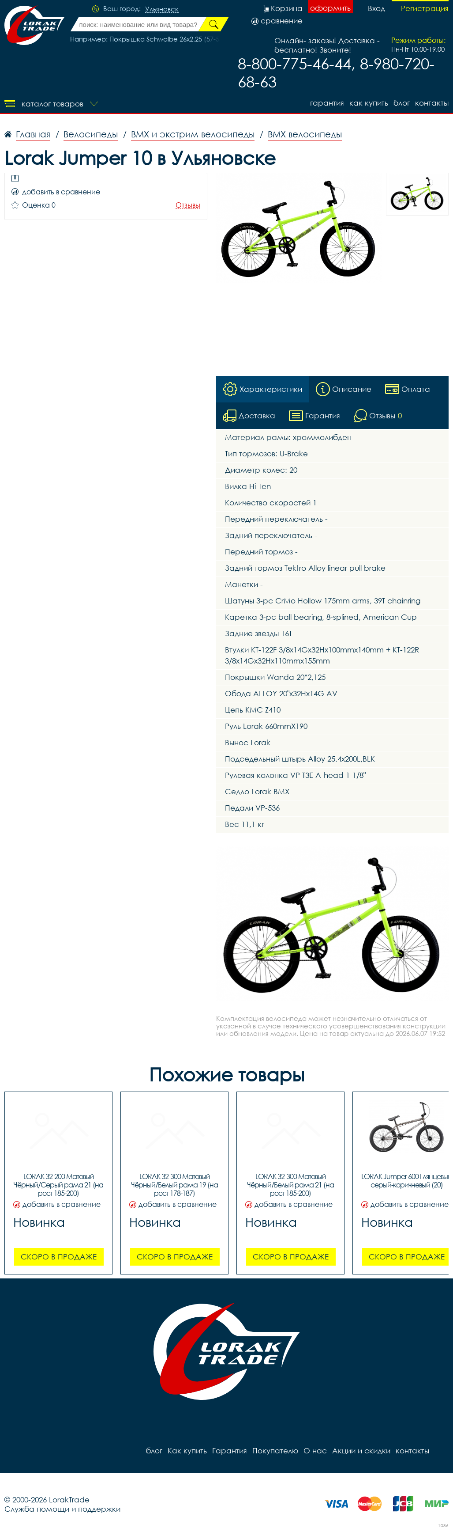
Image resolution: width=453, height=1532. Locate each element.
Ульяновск (162, 9)
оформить (330, 7)
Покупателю (275, 1450)
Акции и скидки (361, 1450)
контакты (432, 102)
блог (401, 102)
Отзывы (188, 205)
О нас (315, 1450)
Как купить (368, 102)
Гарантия (327, 102)
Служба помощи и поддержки (62, 1508)
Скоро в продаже (59, 1256)
